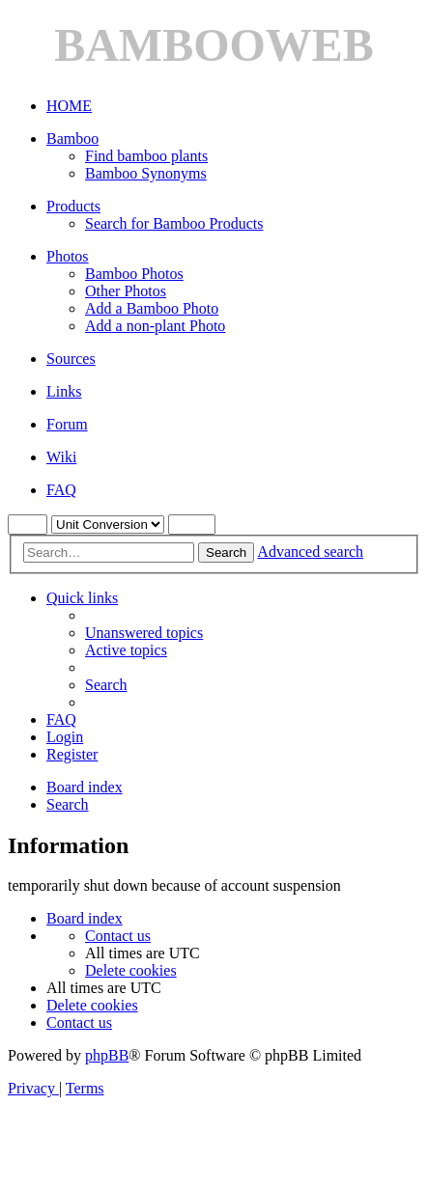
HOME (69, 105)
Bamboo (72, 138)
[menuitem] (144, 632)
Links (63, 391)
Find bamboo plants (146, 156)
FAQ (61, 490)
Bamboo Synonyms (146, 173)
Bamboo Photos (134, 273)
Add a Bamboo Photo (151, 308)
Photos (67, 256)
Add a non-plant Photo (155, 326)
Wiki (61, 457)
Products (73, 206)
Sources (71, 358)
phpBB (106, 1055)
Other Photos (125, 291)
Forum (67, 424)
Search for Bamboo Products (174, 223)
